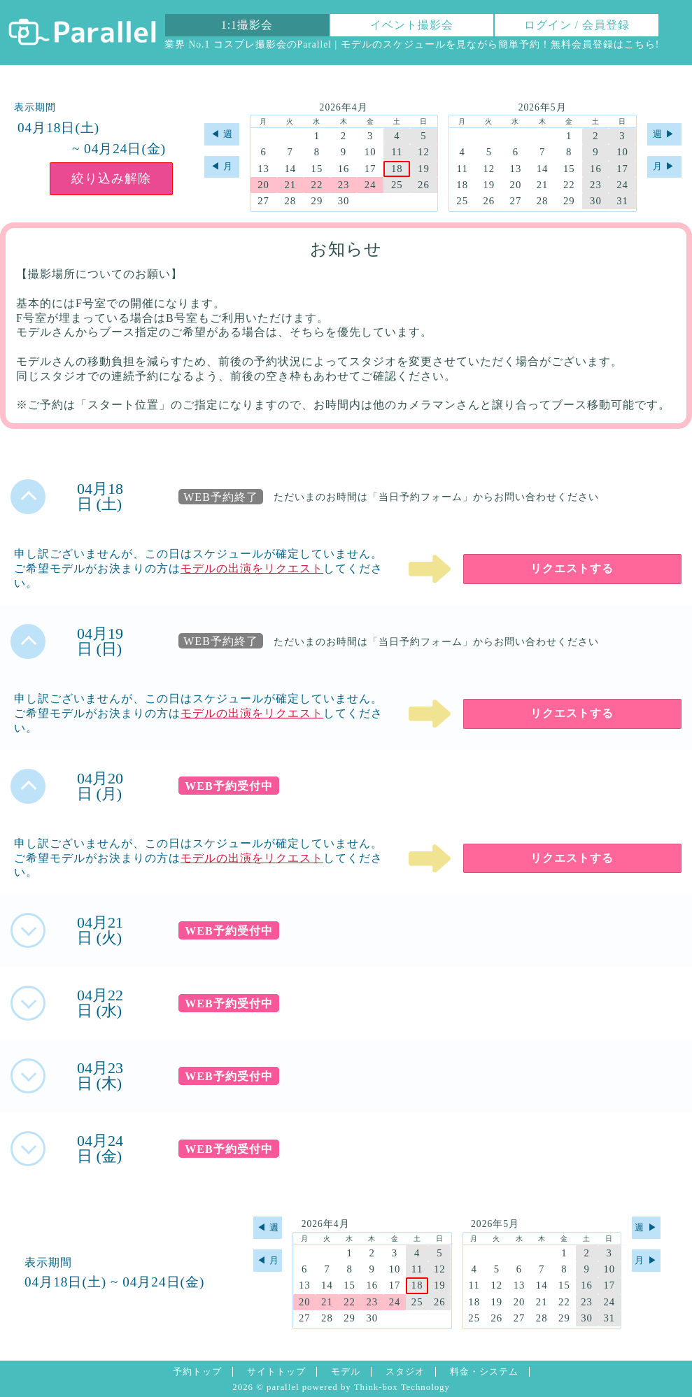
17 (370, 168)
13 (263, 168)
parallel (283, 1387)
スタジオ (405, 1372)
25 (397, 184)
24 (370, 184)
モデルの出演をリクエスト (252, 568)
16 (344, 168)
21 (290, 184)
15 (317, 168)
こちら (640, 44)
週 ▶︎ (664, 134)
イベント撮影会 (411, 25)
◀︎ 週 (222, 134)
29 (317, 200)
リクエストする (572, 568)
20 (263, 184)
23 (344, 184)
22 (317, 184)
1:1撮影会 (247, 25)
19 (424, 168)
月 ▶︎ (664, 166)
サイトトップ (276, 1372)
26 (424, 184)
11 (396, 151)
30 (344, 200)
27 (263, 200)
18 (397, 168)
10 (370, 151)
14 (290, 168)
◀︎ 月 (222, 166)
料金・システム (484, 1372)
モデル (345, 1372)
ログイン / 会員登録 (577, 25)
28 (290, 200)
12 (424, 151)
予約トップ (197, 1372)
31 (622, 200)
